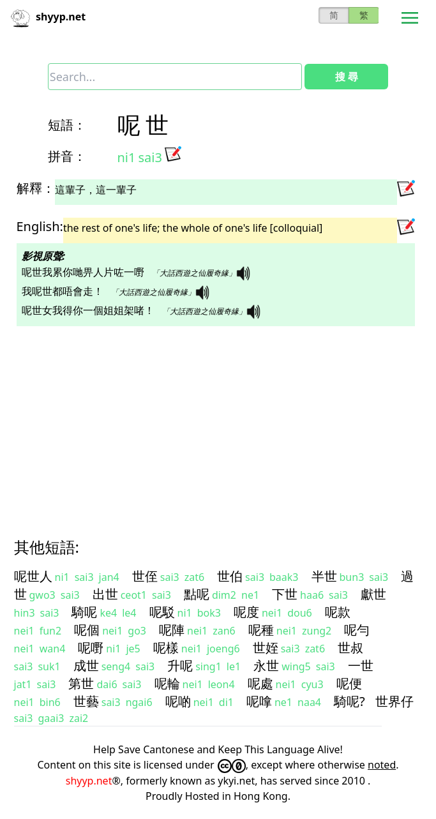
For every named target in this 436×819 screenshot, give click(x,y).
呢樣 (166, 647)
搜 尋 (346, 77)
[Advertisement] (218, 420)
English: (40, 226)
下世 (284, 594)
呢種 (261, 629)
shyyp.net (89, 781)
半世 (324, 576)
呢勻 (357, 629)
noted (382, 765)
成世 (86, 665)
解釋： (36, 188)
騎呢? (349, 701)
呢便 (349, 683)
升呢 (180, 665)
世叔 (350, 647)
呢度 (246, 611)
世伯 (230, 576)
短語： (67, 124)
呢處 (260, 683)
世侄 (145, 576)
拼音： (67, 156)
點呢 (196, 594)
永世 (266, 665)
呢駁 (162, 611)
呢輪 (167, 683)
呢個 (87, 629)
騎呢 (84, 611)
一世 (360, 665)
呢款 (337, 611)
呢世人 (33, 576)
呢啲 (178, 701)
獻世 (373, 594)
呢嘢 (90, 647)
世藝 (86, 701)
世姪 (265, 647)
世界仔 (394, 701)
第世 (81, 683)
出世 (105, 594)
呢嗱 (259, 701)
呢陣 (171, 629)
